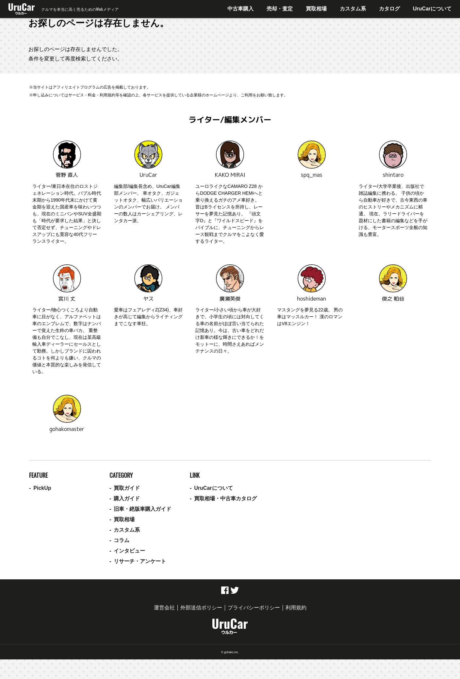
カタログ (389, 8)
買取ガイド (127, 488)
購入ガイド (127, 498)
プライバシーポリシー (254, 607)
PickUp (42, 488)
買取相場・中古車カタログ (225, 498)
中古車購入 (240, 8)
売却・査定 (280, 8)
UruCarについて (432, 8)
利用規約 (296, 607)
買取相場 (316, 8)
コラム (121, 540)
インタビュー (129, 551)
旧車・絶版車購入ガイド (142, 509)
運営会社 (164, 607)
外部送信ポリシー (201, 607)
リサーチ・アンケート (140, 561)
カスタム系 (353, 8)
